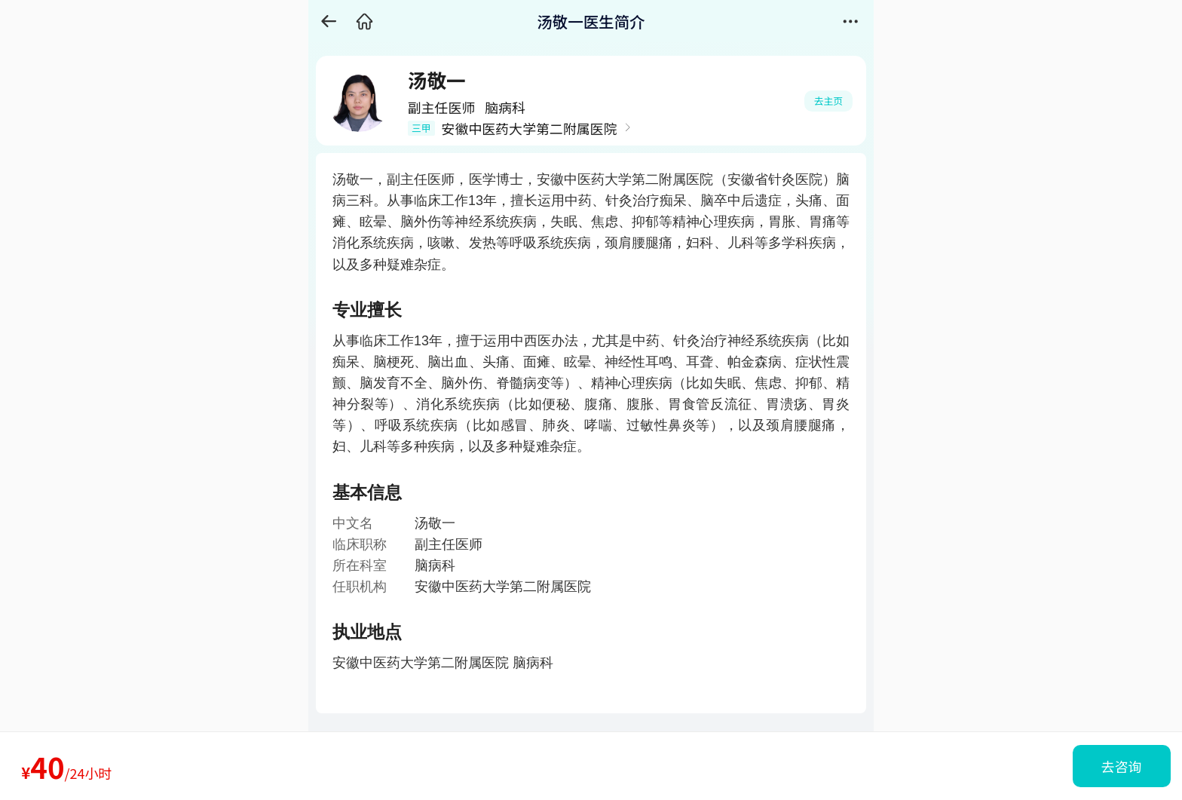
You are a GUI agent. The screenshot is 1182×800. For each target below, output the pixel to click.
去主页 (828, 100)
